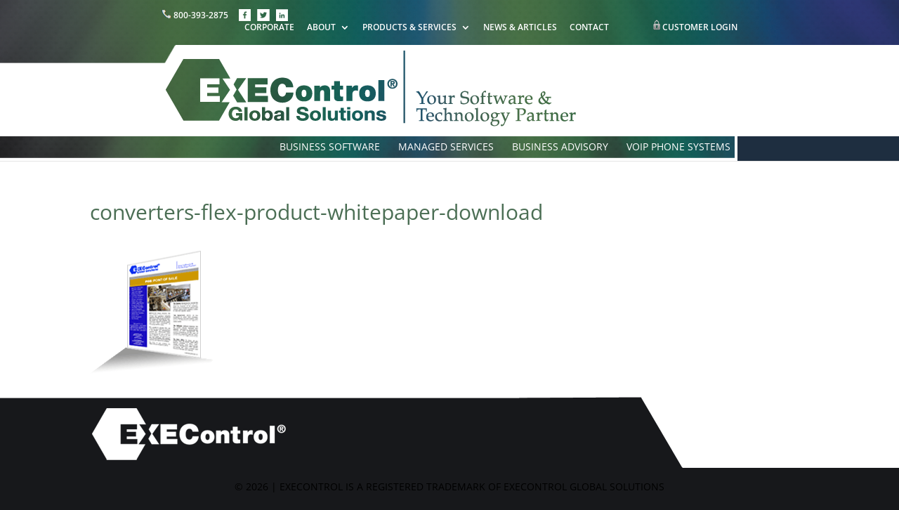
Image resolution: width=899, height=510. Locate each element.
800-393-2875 (196, 15)
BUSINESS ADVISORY (560, 147)
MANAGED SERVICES (446, 147)
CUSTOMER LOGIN (699, 27)
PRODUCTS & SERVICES (409, 28)
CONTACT (589, 28)
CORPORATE (269, 28)
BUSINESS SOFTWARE (330, 147)
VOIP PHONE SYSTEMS (678, 147)
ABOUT (321, 28)
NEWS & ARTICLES (520, 28)
